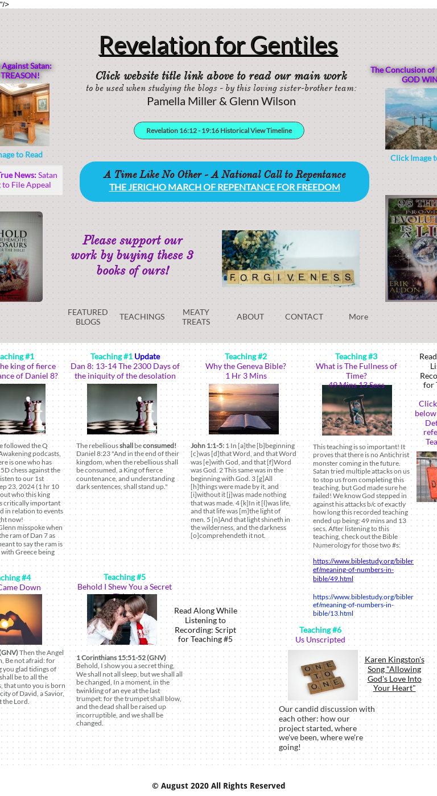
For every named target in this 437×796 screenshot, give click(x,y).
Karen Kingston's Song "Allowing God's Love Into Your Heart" (394, 673)
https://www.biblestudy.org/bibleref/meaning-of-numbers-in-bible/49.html (363, 570)
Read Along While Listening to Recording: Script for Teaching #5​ (205, 625)
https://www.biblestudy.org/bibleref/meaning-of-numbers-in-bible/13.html (363, 604)
